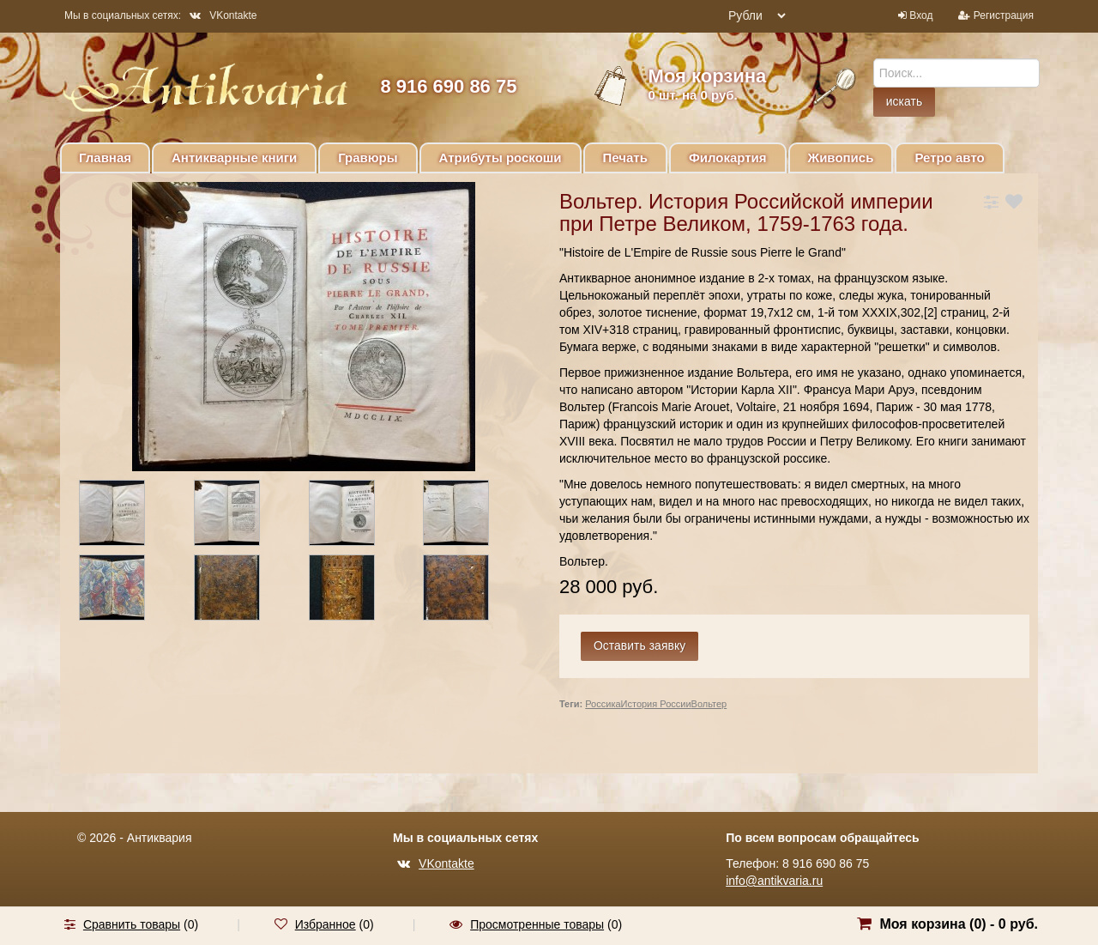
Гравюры (367, 157)
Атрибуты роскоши (500, 157)
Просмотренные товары (537, 924)
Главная (105, 157)
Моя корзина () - (958, 924)
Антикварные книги (234, 157)
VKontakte (223, 15)
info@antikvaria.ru (774, 880)
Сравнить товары (131, 924)
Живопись (841, 157)
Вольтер (709, 704)
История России (656, 704)
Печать (625, 157)
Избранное (325, 924)
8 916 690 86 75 (448, 86)
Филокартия (728, 157)
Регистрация (1004, 15)
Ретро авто (949, 157)
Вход (920, 15)
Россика (602, 704)
